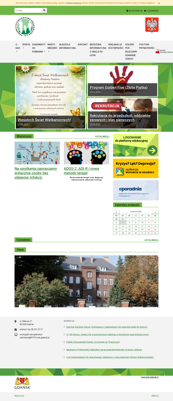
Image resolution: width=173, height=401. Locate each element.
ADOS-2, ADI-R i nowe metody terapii (81, 170)
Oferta (26, 44)
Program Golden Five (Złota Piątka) (122, 89)
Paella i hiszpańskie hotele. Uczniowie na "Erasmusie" (93, 342)
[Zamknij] (159, 3)
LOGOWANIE (151, 11)
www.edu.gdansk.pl (149, 377)
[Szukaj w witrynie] (44, 10)
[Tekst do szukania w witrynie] (28, 10)
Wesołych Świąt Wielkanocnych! (50, 122)
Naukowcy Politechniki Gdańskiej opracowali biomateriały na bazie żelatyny (104, 349)
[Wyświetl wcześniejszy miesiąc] (116, 212)
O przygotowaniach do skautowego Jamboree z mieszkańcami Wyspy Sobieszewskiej (110, 357)
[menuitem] (18, 52)
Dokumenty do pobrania (38, 48)
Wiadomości (24, 136)
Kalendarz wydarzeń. (127, 204)
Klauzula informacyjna (67, 46)
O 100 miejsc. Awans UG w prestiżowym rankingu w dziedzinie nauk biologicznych (107, 334)
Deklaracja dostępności (115, 46)
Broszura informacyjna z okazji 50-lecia (98, 50)
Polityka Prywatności (146, 46)
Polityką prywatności (73, 3)
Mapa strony (19, 396)
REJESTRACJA (135, 11)
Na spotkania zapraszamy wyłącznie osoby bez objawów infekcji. (36, 172)
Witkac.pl (154, 396)
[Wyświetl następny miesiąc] (155, 212)
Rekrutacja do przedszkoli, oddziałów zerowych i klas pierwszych (122, 120)
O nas (18, 46)
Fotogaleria (23, 239)
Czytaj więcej (102, 136)
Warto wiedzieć (52, 46)
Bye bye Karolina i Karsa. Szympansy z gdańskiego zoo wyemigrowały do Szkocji (106, 327)
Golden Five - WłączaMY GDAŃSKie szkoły (131, 51)
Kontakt (83, 44)
